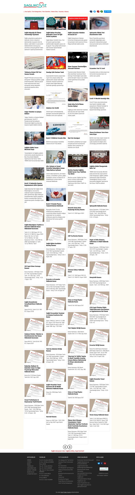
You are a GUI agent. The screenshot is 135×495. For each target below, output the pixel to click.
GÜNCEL (29, 462)
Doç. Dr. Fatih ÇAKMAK (45, 468)
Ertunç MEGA (43, 478)
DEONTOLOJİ (30, 472)
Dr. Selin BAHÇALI (44, 476)
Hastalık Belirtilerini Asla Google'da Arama (84, 474)
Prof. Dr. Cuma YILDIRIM (45, 480)
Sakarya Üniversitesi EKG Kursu (65, 470)
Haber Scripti (64, 494)
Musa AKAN (42, 464)
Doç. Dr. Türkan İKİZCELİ (45, 466)
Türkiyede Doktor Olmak (84, 479)
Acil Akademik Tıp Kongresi (66, 468)
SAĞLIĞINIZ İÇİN (31, 468)
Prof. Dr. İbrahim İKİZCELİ (46, 460)
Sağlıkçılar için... (82, 481)
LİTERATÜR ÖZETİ (32, 474)
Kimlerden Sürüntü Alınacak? (85, 460)
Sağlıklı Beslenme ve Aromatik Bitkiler (83, 463)
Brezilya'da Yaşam (63, 479)
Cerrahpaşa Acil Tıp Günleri (66, 460)
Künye (98, 460)
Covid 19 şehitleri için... (83, 483)
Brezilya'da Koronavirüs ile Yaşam (66, 474)
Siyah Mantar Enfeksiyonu (65, 481)
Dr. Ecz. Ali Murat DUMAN (46, 462)
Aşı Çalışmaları (62, 466)
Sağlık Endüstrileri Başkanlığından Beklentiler (85, 466)
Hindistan (61, 477)
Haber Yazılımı (70, 494)
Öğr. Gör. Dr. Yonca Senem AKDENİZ (46, 471)
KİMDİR (29, 460)
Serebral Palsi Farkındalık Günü (65, 463)
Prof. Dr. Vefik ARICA (45, 474)
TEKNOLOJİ (30, 466)
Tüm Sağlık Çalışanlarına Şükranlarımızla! (84, 486)
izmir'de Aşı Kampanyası (65, 483)
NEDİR (29, 464)
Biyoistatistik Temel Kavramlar (83, 470)
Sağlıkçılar (80, 477)
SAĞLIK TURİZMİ (31, 470)
